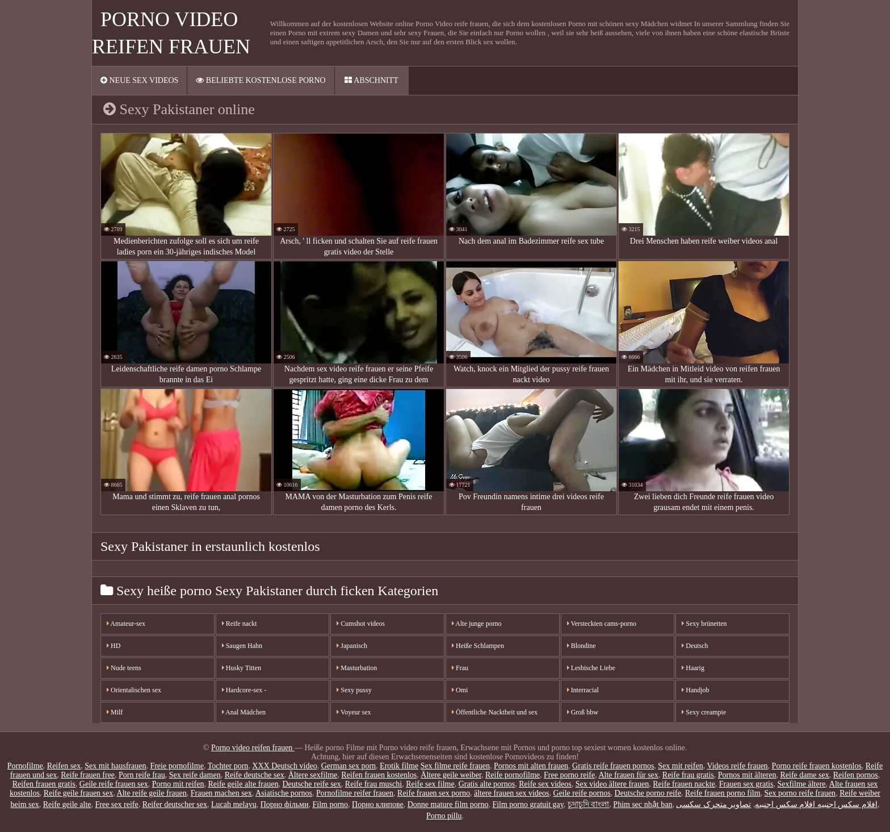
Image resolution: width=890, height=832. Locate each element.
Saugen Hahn (242, 646)
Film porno (330, 804)
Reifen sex (64, 766)
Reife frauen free (88, 775)
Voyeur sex (354, 712)
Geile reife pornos (582, 793)
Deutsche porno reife (648, 793)
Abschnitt (371, 80)
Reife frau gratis (688, 775)
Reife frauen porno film (723, 793)
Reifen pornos (855, 775)
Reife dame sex (804, 775)
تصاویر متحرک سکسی (713, 804)
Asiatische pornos (283, 793)
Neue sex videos (139, 80)
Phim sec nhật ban (642, 804)
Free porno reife (569, 775)
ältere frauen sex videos (511, 793)
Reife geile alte (67, 804)
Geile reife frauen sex (113, 784)
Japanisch (352, 646)
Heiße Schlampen (478, 646)
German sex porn (348, 766)
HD (113, 646)
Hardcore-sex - (244, 690)
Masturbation (357, 668)
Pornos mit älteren (747, 775)
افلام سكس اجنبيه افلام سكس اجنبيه (816, 804)
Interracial (583, 690)
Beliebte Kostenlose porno (260, 80)
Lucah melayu (234, 804)
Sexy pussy (354, 690)
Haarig (693, 668)
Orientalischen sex (134, 690)
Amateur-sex (126, 624)
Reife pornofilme (512, 775)
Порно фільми (285, 804)
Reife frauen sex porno (433, 793)
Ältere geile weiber (451, 775)
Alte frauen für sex (628, 775)
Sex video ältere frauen (612, 784)
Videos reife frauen (737, 766)
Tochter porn (228, 766)
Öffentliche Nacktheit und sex (495, 712)
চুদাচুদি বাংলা (589, 804)
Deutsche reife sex (311, 784)
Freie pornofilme (176, 766)
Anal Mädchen (244, 712)
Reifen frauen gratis (43, 784)
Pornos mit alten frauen (531, 766)
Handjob (695, 690)
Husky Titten (241, 668)
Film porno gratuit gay (527, 804)
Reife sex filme (430, 784)
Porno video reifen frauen (253, 747)
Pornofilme (25, 766)
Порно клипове (378, 804)
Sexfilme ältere (801, 784)
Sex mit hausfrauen (115, 766)
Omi (460, 690)
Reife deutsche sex (254, 775)
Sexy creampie (704, 712)
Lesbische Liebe (591, 668)
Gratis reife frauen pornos (613, 766)
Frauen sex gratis (746, 784)
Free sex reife (116, 804)
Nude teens (124, 668)
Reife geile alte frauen (243, 784)
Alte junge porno (477, 624)
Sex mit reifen (680, 766)
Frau (460, 668)
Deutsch (695, 646)
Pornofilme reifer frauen (354, 793)
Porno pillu (444, 816)
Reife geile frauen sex (78, 793)
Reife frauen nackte (684, 784)
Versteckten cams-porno (601, 624)
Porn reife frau (142, 775)
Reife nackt (239, 624)
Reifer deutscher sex (174, 804)
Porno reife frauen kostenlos (817, 766)
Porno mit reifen (178, 784)
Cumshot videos (361, 624)
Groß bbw (582, 712)
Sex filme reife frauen (455, 766)
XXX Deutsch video (284, 766)
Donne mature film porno (448, 804)
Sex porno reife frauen (800, 793)
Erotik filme (399, 766)
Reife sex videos (545, 784)
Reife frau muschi (373, 784)
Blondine (581, 646)
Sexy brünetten (704, 624)
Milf (115, 712)
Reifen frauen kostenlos (379, 775)
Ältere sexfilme (313, 775)
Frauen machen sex (221, 793)
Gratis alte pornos (487, 784)
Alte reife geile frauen (152, 793)
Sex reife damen (195, 775)
